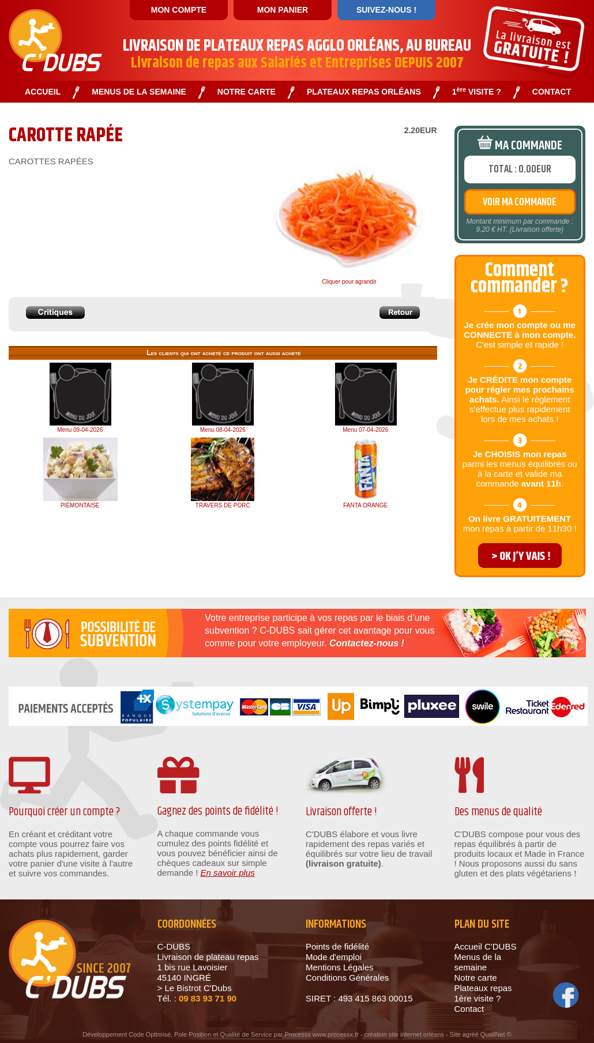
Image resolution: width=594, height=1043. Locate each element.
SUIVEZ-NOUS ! (386, 9)
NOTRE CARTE (246, 92)
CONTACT (551, 92)
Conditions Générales (347, 977)
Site (455, 1034)
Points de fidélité (337, 946)
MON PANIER (282, 9)
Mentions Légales (340, 967)
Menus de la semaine (478, 962)
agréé (471, 1034)
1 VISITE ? (476, 92)
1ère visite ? (477, 998)
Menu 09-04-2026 (80, 430)
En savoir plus (228, 873)
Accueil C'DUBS (485, 946)
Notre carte (475, 977)
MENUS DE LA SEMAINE (139, 92)
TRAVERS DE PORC (223, 505)
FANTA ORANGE (365, 505)
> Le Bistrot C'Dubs (194, 988)
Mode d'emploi (334, 957)
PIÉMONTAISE (80, 505)
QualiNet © (496, 1034)
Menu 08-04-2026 (223, 430)
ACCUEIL (43, 92)
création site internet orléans (404, 1034)
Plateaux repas (483, 988)
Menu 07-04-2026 (365, 430)
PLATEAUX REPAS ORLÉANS (364, 92)
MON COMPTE (178, 9)
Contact (469, 1009)
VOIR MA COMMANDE (520, 202)
